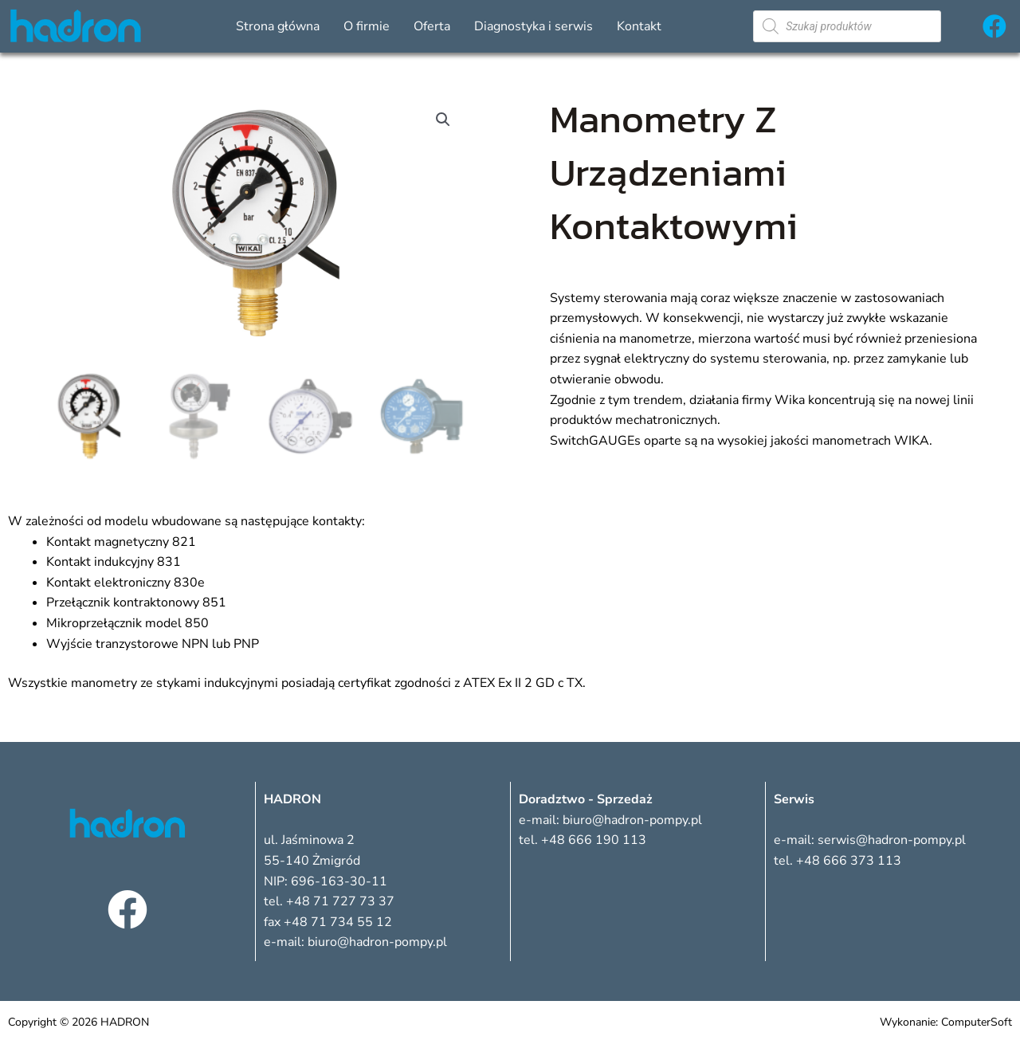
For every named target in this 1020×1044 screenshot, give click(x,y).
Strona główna (278, 26)
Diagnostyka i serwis (533, 26)
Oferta (432, 26)
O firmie (366, 26)
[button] (443, 119)
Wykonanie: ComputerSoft (946, 1022)
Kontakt (639, 26)
